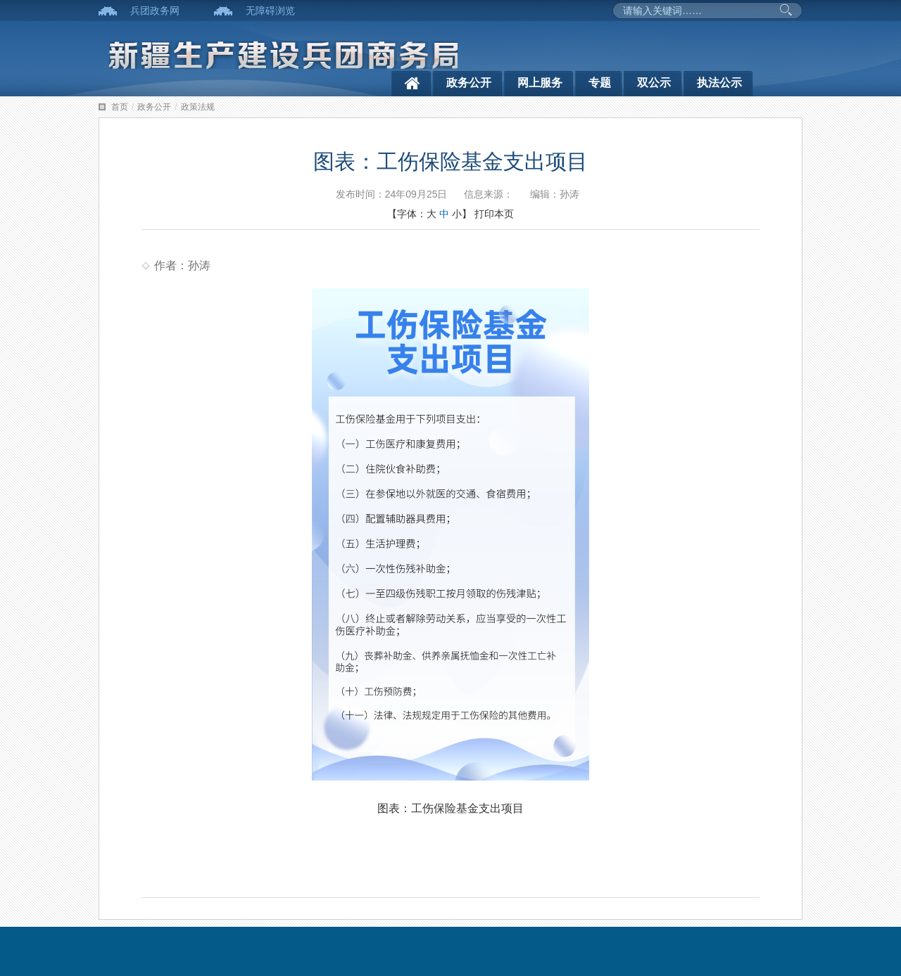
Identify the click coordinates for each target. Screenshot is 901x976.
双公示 (654, 83)
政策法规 (198, 107)
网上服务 (539, 83)
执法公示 (719, 83)
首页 (119, 107)
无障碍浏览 (270, 10)
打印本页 (494, 213)
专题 (599, 83)
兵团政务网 (154, 10)
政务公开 (468, 83)
